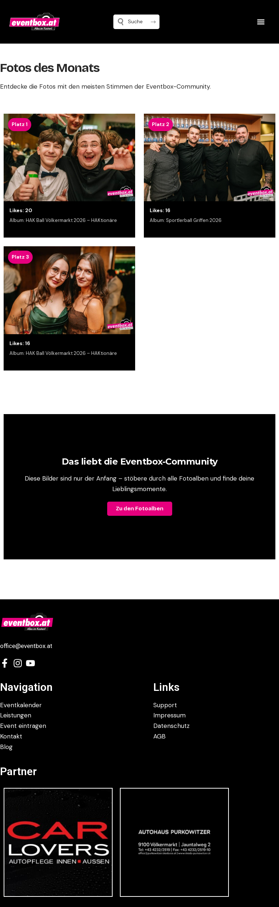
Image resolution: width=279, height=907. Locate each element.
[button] (261, 22)
